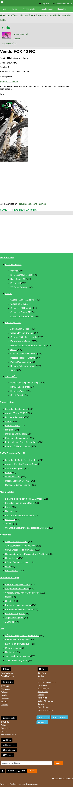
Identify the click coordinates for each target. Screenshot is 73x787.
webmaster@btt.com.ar (62, 778)
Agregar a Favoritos (9, 82)
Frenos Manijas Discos (20, 341)
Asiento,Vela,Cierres (19, 329)
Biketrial (14, 271)
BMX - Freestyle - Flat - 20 (12, 453)
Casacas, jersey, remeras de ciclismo (22, 593)
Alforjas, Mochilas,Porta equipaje (20, 546)
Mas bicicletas (7, 492)
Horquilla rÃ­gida (17, 391)
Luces (8, 566)
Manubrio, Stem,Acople (16, 434)
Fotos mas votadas (45, 710)
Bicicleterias (9, 745)
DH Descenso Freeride (47, 682)
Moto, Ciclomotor (13, 648)
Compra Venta (11, 15)
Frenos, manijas (12, 426)
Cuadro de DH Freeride (21, 308)
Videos (5, 14)
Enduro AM (15, 283)
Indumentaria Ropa (9, 578)
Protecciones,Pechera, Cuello (19, 609)
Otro (2, 629)
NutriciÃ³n (9, 652)
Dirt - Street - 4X (17, 279)
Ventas (17, 38)
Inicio (11, 771)
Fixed (7, 507)
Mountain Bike (26, 15)
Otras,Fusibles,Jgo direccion (23, 354)
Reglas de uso (16, 784)
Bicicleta (7, 682)
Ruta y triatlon (7, 402)
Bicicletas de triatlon (14, 417)
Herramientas (11, 558)
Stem (12, 370)
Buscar (4, 731)
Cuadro (8, 293)
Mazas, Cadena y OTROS (17, 481)
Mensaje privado (21, 34)
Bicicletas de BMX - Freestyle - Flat (21, 460)
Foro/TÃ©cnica (7, 673)
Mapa (21, 771)
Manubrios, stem (13, 477)
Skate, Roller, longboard (16, 660)
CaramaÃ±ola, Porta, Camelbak (20, 550)
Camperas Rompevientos (17, 589)
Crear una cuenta (64, 3)
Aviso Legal (4, 784)
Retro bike (10, 519)
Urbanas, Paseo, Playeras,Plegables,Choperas (27, 528)
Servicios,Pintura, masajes (17, 656)
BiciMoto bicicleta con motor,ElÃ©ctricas (23, 499)
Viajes (40, 679)
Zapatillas (9, 622)
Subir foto (43, 717)
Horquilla (9, 430)
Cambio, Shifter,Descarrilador (24, 337)
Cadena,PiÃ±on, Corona (21, 333)
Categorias (5, 728)
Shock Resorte (17, 395)
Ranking (41, 704)
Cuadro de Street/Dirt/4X (21, 316)
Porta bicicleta (11, 571)
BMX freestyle (43, 688)
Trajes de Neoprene (14, 618)
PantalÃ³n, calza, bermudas (18, 605)
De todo (41, 695)
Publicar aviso (59, 717)
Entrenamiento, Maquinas (17, 640)
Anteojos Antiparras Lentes (17, 584)
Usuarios (7, 755)
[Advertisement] (36, 182)
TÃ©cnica (5, 686)
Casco (8, 597)
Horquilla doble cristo (20, 387)
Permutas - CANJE (8, 734)
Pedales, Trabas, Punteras (22, 358)
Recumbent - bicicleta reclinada (19, 515)
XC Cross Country (18, 287)
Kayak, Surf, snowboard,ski (17, 644)
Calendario (5, 698)
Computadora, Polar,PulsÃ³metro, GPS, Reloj (26, 554)
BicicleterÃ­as (47, 9)
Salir (32, 771)
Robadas (4, 692)
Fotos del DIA (43, 707)
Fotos (14, 9)
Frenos (8, 472)
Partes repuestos (13, 323)
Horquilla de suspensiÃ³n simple (25, 383)
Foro (4, 9)
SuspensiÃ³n (11, 376)
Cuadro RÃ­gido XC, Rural (22, 300)
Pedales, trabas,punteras (16, 438)
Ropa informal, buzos (15, 613)
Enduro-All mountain (46, 701)
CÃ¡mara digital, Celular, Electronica (22, 635)
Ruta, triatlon (43, 692)
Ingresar (46, 3)
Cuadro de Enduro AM (20, 312)
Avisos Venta (29, 9)
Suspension (40, 15)
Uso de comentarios (30, 784)
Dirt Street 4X (43, 685)
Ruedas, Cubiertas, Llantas (22, 366)
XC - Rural (42, 673)
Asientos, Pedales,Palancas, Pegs (21, 464)
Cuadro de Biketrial (19, 304)
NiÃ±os (8, 511)
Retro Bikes (42, 698)
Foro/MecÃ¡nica (7, 676)
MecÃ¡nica (5, 689)
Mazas (13, 349)
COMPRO (5, 722)
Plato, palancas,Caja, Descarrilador (21, 442)
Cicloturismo (9, 750)
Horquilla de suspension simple (32, 204)
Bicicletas (62, 9)
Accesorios (5, 535)
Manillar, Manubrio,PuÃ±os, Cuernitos (27, 345)
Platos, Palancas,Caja (20, 362)
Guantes (9, 601)
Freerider (4, 705)
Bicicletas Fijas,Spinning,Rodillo (20, 503)
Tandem (9, 524)
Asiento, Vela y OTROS (16, 413)
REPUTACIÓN (9, 44)
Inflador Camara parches (16, 562)
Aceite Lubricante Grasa (16, 542)
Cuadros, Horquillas (14, 468)
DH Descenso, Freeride (21, 275)
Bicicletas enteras (13, 264)
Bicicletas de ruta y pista (16, 409)
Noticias (4, 695)
